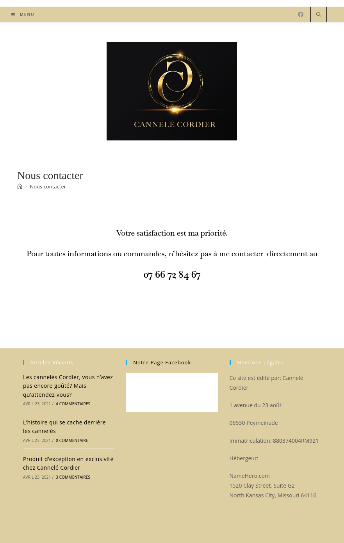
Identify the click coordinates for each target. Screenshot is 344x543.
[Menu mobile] (23, 14)
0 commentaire (72, 440)
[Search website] (318, 15)
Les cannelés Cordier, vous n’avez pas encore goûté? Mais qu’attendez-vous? (68, 385)
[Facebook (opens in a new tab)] (301, 14)
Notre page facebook (162, 362)
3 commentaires (73, 477)
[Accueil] (19, 186)
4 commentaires (73, 403)
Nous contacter (48, 186)
